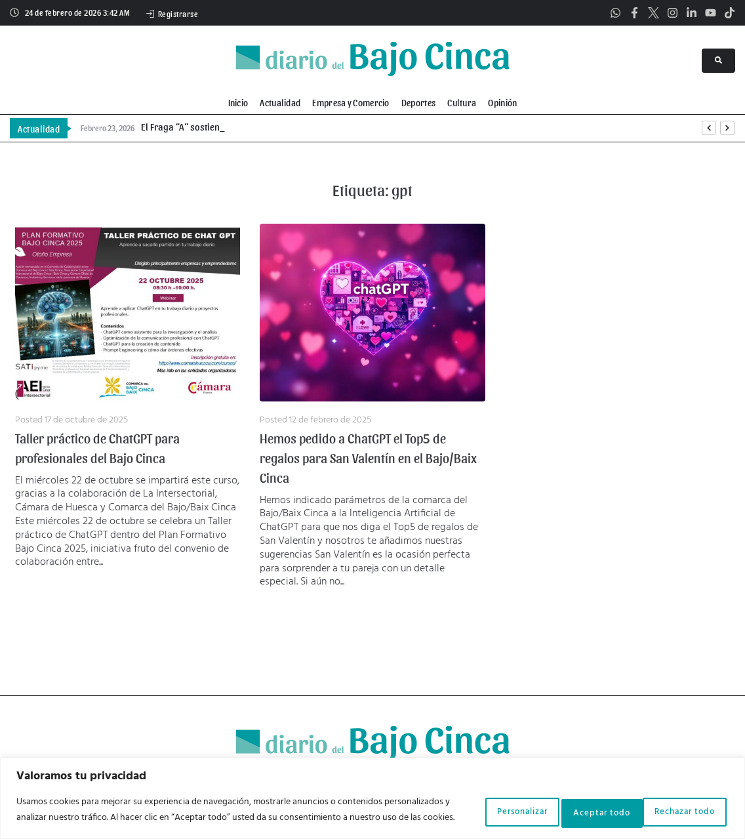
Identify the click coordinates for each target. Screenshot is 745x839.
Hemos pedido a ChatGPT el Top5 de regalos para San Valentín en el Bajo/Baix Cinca (368, 457)
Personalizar (469, 803)
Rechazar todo (573, 803)
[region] (372, 792)
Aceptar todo (679, 803)
